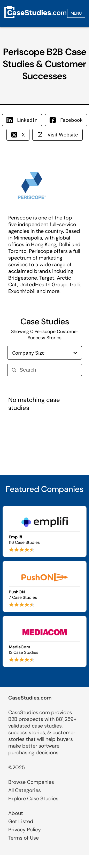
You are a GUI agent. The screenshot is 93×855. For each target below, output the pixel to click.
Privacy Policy (24, 829)
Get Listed (20, 821)
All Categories (24, 790)
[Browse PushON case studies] (45, 586)
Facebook (66, 119)
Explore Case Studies (33, 798)
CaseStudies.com (30, 697)
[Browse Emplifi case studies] (45, 531)
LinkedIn (21, 119)
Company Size (44, 352)
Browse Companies (31, 782)
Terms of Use (23, 837)
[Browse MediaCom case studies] (45, 641)
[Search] (49, 370)
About (15, 813)
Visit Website (57, 134)
